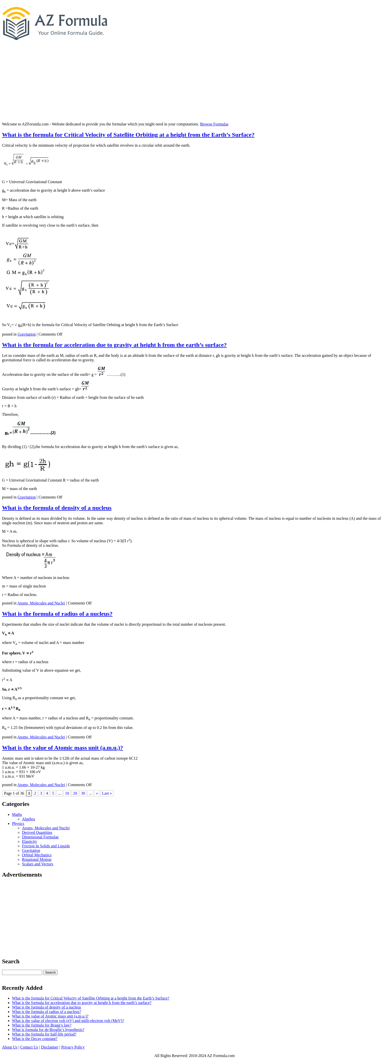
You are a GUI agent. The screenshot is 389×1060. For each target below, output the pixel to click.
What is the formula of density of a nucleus (57, 508)
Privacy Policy (73, 1047)
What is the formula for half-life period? (44, 1034)
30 (83, 793)
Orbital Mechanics (37, 855)
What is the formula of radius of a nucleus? (57, 613)
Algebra (28, 819)
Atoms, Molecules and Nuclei (41, 603)
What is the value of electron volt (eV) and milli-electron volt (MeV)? (68, 1021)
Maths (17, 814)
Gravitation (26, 334)
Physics (18, 823)
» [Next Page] (97, 793)
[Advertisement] (194, 83)
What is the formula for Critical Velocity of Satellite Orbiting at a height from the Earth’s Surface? (128, 134)
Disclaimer (49, 1047)
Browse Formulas (214, 124)
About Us (9, 1047)
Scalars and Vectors (37, 864)
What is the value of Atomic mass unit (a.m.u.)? (62, 747)
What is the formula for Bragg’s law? (41, 1025)
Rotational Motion (36, 859)
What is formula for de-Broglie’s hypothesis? (48, 1030)
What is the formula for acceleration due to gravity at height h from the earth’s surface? (114, 345)
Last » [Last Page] (107, 793)
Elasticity (29, 841)
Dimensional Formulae (40, 837)
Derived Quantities (37, 832)
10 (67, 793)
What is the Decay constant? (34, 1039)
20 (75, 793)
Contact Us (29, 1047)
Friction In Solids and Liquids (46, 846)
